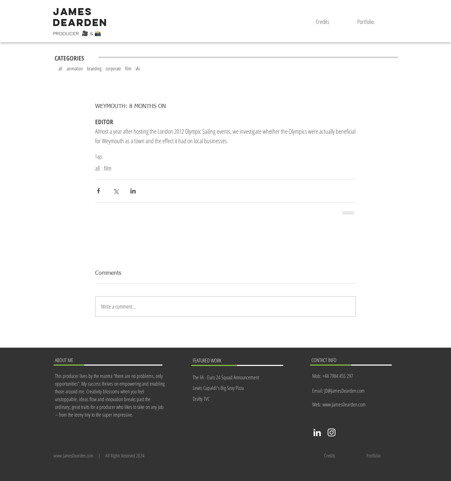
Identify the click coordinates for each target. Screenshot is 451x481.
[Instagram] (331, 432)
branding (94, 68)
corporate (113, 68)
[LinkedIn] (317, 432)
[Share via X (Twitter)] (115, 191)
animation (75, 68)
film (128, 68)
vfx (138, 68)
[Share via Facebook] (98, 191)
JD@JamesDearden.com (344, 390)
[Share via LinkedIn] (133, 191)
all (60, 68)
